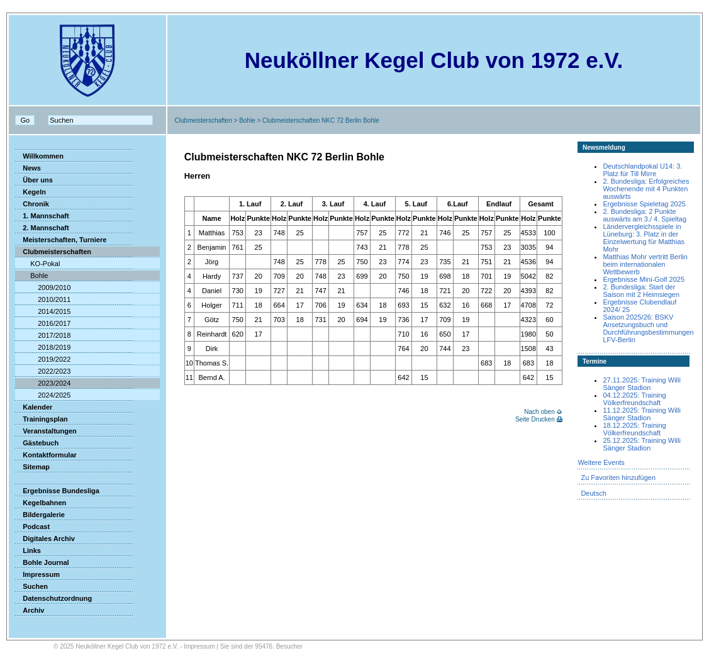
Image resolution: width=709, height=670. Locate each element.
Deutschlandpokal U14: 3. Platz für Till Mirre (642, 169)
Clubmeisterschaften (203, 120)
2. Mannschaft (42, 228)
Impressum (37, 574)
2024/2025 (42, 395)
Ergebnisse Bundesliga (57, 490)
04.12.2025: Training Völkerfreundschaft (634, 398)
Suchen (31, 586)
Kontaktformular (46, 455)
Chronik (32, 204)
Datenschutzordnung (53, 598)
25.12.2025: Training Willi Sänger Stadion (642, 444)
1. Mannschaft (42, 216)
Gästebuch (37, 443)
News (28, 168)
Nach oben (539, 411)
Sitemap (32, 467)
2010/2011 (42, 299)
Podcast (32, 526)
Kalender (33, 407)
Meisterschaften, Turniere (60, 239)
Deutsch (593, 493)
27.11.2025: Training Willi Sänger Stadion (642, 383)
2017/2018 (42, 335)
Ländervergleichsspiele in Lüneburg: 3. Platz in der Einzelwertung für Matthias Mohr (643, 238)
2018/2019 (42, 347)
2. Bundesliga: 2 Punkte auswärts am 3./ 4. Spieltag (644, 215)
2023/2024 (42, 383)
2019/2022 (42, 359)
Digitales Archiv (45, 538)
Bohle (247, 120)
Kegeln (30, 192)
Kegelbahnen (40, 502)
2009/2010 (42, 287)
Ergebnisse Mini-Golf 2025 (643, 279)
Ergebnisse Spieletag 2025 (644, 204)
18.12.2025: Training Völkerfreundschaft (634, 429)
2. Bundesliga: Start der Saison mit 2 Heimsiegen (641, 290)
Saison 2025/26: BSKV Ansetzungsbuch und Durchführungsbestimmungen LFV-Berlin (648, 328)
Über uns (34, 180)
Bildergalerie (40, 514)
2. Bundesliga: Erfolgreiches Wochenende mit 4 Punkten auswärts (646, 188)
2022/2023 (42, 371)
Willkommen (39, 156)
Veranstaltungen (46, 431)
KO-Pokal (37, 263)
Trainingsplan (41, 419)
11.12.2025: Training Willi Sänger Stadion (642, 414)
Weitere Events (601, 462)
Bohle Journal (42, 562)
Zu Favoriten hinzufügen (618, 477)
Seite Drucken (535, 419)
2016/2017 (42, 323)
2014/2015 (42, 311)
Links (28, 550)
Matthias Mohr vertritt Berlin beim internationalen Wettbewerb (645, 264)
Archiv (29, 610)
